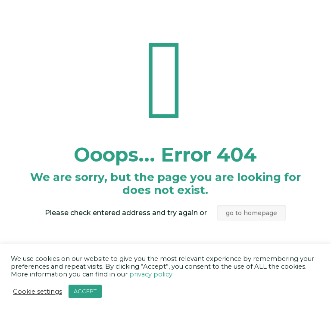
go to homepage (251, 213)
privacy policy (150, 274)
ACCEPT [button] (85, 291)
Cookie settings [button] (37, 291)
